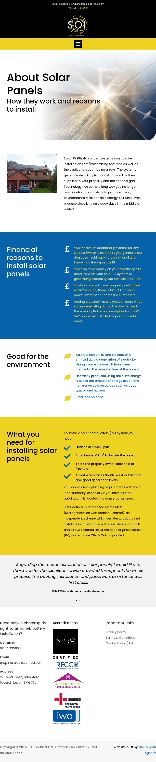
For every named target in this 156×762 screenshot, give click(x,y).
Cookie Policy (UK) (119, 643)
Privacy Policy (116, 632)
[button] (78, 44)
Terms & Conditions (121, 638)
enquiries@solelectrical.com (88, 4)
